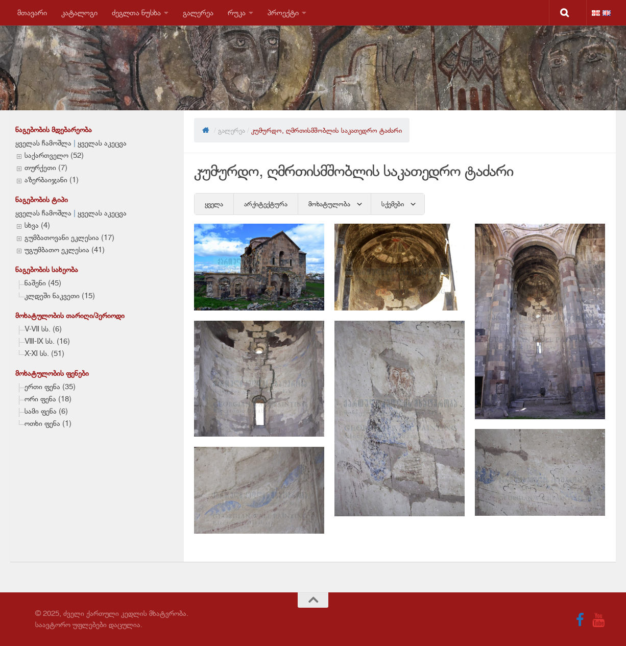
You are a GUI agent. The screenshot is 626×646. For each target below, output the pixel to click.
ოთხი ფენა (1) (48, 423)
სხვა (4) (37, 225)
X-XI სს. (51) (44, 353)
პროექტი (283, 12)
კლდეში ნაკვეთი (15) (60, 296)
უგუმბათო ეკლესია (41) (65, 250)
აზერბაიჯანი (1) (52, 180)
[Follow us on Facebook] (580, 620)
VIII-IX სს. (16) (47, 341)
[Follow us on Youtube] (598, 620)
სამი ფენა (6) (46, 411)
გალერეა (198, 12)
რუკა (237, 12)
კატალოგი (79, 12)
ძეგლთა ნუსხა (136, 12)
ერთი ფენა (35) (50, 386)
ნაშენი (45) (43, 283)
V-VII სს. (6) (43, 329)
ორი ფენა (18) (48, 399)
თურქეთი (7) (46, 167)
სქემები (392, 203)
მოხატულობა (329, 203)
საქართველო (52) (54, 155)
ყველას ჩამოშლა (43, 143)
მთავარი (32, 12)
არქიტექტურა (265, 203)
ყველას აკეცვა (102, 143)
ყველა (214, 203)
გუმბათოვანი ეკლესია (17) (69, 237)
